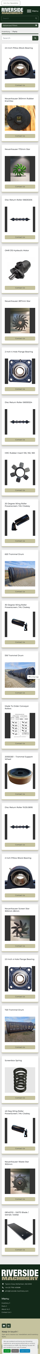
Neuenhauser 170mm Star (17, 149)
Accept (7, 1351)
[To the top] (33, 677)
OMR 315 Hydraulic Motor (17, 250)
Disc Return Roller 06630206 (18, 200)
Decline (15, 1351)
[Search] (20, 18)
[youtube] (4, 1326)
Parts (4, 1306)
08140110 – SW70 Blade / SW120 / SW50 (17, 1213)
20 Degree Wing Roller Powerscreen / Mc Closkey (17, 504)
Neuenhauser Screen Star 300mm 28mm (17, 909)
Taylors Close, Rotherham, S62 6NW (18, 1284)
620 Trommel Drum (14, 554)
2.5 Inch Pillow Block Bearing (19, 48)
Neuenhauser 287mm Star (17, 301)
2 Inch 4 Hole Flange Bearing (19, 352)
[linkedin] (9, 1326)
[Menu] (29, 11)
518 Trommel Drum (14, 655)
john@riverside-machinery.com (16, 1291)
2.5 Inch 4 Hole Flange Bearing (19, 959)
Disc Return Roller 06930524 (18, 402)
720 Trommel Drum (14, 1010)
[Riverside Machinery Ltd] (20, 1275)
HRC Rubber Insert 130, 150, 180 (20, 453)
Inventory (5, 1303)
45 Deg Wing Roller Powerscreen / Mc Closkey (17, 1112)
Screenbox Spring (13, 1060)
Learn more (25, 1351)
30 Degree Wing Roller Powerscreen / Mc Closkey (17, 606)
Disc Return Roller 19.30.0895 (19, 807)
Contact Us (20, 85)
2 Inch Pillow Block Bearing (18, 858)
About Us (5, 1309)
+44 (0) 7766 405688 (12, 1287)
